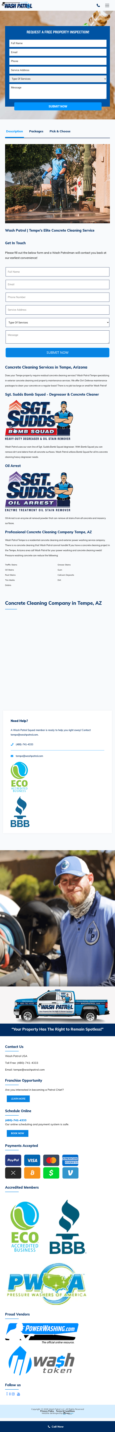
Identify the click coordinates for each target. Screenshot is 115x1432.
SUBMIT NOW (57, 352)
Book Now (17, 1133)
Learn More (18, 1098)
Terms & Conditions (65, 1411)
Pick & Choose (60, 131)
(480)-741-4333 (24, 744)
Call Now (58, 1426)
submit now (58, 106)
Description (14, 131)
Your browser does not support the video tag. (57, 918)
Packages (36, 131)
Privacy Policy (47, 1411)
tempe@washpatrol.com (29, 756)
